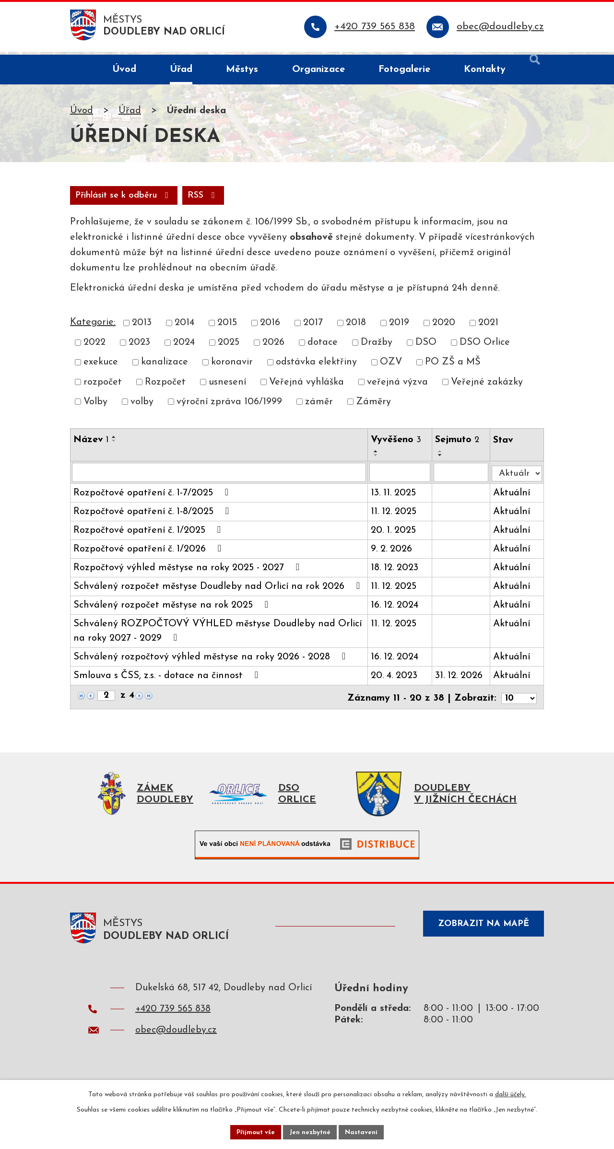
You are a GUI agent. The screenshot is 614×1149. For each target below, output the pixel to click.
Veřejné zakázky (487, 386)
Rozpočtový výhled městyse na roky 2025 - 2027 (188, 572)
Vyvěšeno (398, 444)
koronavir (232, 366)
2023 (139, 347)
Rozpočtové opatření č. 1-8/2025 (153, 516)
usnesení (227, 386)
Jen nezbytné (310, 1131)
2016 (270, 327)
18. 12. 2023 (396, 573)
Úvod (81, 113)
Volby (95, 406)
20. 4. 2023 (396, 681)
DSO (426, 347)
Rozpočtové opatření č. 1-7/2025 (153, 497)
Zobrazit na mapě (478, 933)
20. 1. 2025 (395, 535)
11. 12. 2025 (395, 517)
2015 (227, 327)
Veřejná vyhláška (306, 386)
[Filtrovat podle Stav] (518, 475)
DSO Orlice (485, 347)
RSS (93, 199)
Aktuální (513, 498)
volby (142, 406)
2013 (142, 327)
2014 (184, 327)
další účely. (510, 1093)
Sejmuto (459, 444)
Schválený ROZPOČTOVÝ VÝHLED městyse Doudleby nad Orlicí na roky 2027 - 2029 (217, 636)
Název (91, 444)
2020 (443, 327)
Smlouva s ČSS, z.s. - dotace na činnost (167, 680)
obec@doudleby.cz (176, 1037)
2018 (356, 327)
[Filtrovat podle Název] (220, 477)
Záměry (373, 406)
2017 (313, 327)
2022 (94, 347)
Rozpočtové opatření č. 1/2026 (149, 554)
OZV (391, 366)
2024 (184, 347)
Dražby (376, 347)
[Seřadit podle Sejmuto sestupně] (442, 459)
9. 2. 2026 (393, 554)
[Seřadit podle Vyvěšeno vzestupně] (378, 455)
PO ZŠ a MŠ (453, 366)
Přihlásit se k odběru (181, 199)
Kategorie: (93, 326)
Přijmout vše (254, 1131)
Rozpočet (165, 386)
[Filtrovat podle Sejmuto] (463, 477)
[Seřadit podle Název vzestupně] (114, 441)
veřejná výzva (397, 386)
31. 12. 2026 (460, 681)
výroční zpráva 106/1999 (229, 406)
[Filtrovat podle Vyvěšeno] (401, 477)
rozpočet (102, 386)
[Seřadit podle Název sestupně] (114, 445)
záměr (319, 406)
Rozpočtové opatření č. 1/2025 (149, 535)
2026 (273, 347)
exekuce (100, 366)
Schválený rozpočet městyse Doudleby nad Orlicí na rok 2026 (218, 591)
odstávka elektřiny (316, 366)
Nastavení (363, 1131)
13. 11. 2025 (395, 498)
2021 (488, 327)
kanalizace (164, 366)
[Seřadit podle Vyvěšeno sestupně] (378, 459)
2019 (399, 327)
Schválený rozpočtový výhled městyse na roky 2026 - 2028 (211, 662)
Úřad (129, 113)
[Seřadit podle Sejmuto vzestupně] (442, 455)
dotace (322, 347)
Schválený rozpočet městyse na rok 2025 (172, 610)
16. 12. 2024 (396, 610)
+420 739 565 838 (173, 1016)
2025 (228, 347)
